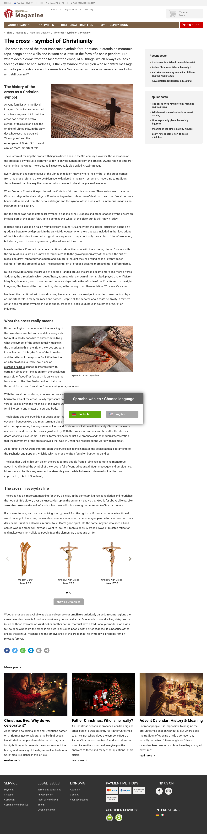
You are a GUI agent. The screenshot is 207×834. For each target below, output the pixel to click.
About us (75, 789)
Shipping (89, 9)
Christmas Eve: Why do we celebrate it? (173, 62)
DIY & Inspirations (114, 25)
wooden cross (15, 505)
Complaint (9, 799)
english (120, 414)
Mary (127, 276)
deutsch (84, 414)
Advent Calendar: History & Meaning (172, 80)
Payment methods (73, 9)
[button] (7, 650)
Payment (9, 789)
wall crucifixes (78, 619)
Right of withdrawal (48, 799)
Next (130, 559)
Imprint (41, 804)
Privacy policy (45, 794)
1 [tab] (67, 593)
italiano (162, 815)
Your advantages (79, 799)
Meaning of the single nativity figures (172, 128)
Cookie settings (46, 809)
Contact (74, 794)
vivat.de (43, 624)
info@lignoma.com (86, 3)
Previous (7, 559)
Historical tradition (77, 25)
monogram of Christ (16, 143)
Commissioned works (16, 804)
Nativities (46, 25)
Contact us (56, 9)
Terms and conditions (49, 789)
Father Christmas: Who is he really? (171, 67)
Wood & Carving (20, 25)
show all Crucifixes (68, 601)
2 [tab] (70, 593)
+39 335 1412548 (25, 3)
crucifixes (77, 614)
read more (10, 760)
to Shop (193, 25)
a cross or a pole (14, 366)
